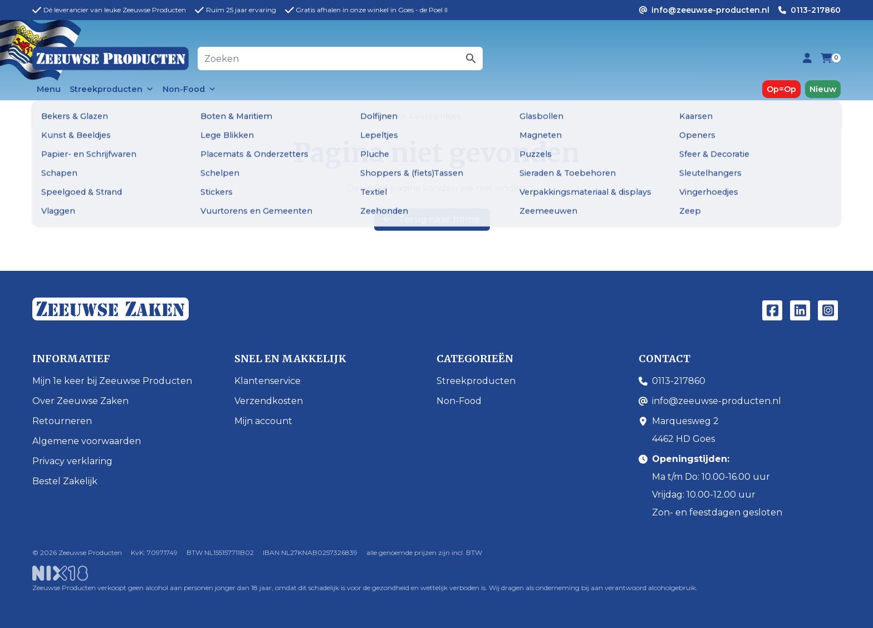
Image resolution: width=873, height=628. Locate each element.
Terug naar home (431, 219)
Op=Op (781, 89)
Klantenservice (267, 381)
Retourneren (62, 421)
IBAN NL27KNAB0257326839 (310, 552)
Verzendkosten (268, 401)
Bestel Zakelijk (64, 481)
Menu (49, 89)
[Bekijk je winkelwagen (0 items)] (826, 58)
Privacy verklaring (72, 461)
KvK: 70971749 (154, 552)
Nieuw (823, 89)
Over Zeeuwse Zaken (80, 401)
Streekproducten (112, 89)
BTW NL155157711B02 (220, 552)
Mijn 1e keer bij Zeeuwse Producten (112, 381)
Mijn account (263, 421)
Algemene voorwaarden (86, 441)
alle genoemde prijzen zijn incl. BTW (424, 552)
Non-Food (189, 89)
